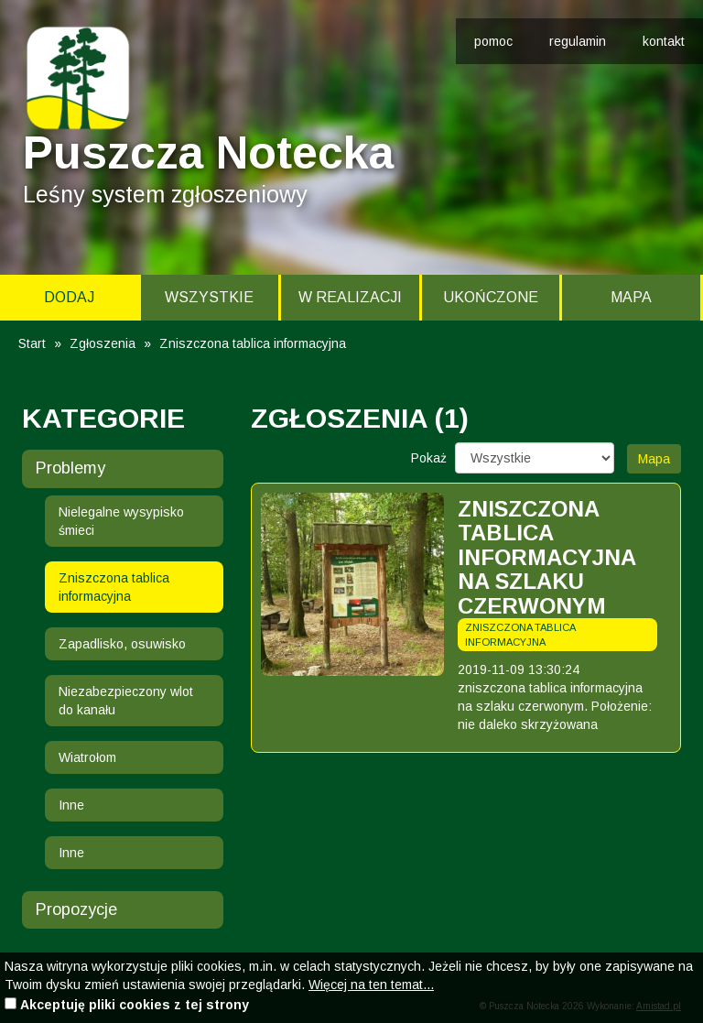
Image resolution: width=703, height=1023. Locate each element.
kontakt (664, 41)
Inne (71, 805)
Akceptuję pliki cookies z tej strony (134, 1004)
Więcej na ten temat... (371, 984)
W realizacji (350, 297)
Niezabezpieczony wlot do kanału (126, 700)
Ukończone (490, 297)
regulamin (577, 41)
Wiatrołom (87, 757)
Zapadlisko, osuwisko (122, 644)
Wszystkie (209, 297)
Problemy (70, 468)
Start (32, 343)
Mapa (631, 297)
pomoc (493, 41)
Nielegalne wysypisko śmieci (121, 521)
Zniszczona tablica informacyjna (114, 587)
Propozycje (76, 909)
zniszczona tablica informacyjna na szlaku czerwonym (546, 557)
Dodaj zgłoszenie (69, 305)
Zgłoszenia (102, 343)
